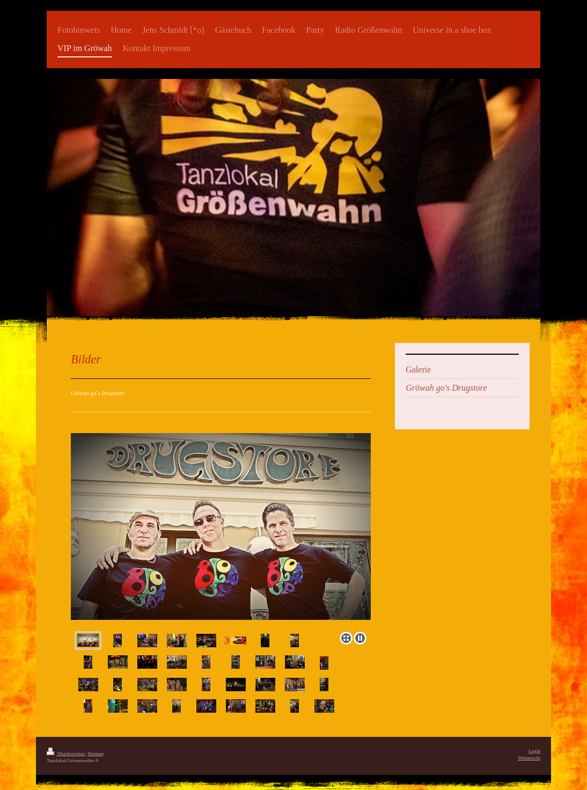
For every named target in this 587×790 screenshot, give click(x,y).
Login (534, 751)
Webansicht (529, 757)
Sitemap (95, 753)
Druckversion (66, 753)
